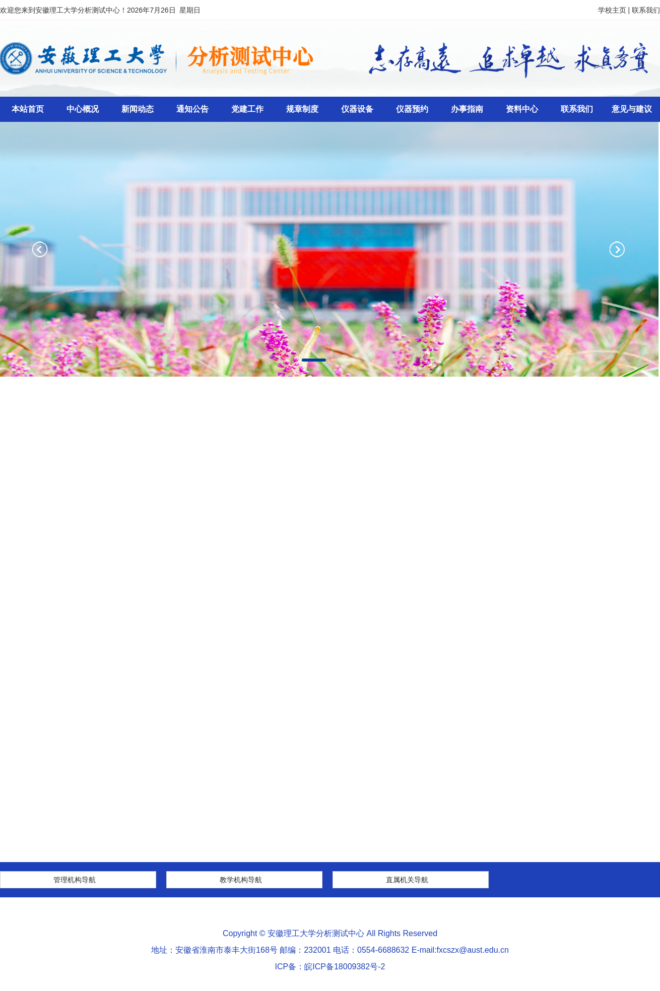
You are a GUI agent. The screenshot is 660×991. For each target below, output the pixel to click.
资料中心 (522, 109)
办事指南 (467, 109)
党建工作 (247, 109)
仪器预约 (412, 109)
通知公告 (192, 109)
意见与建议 (632, 109)
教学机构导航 (241, 880)
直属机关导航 (407, 880)
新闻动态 (137, 109)
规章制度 (302, 109)
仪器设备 (357, 109)
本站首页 (28, 109)
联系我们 (646, 10)
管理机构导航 (74, 880)
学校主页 (612, 10)
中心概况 (83, 109)
